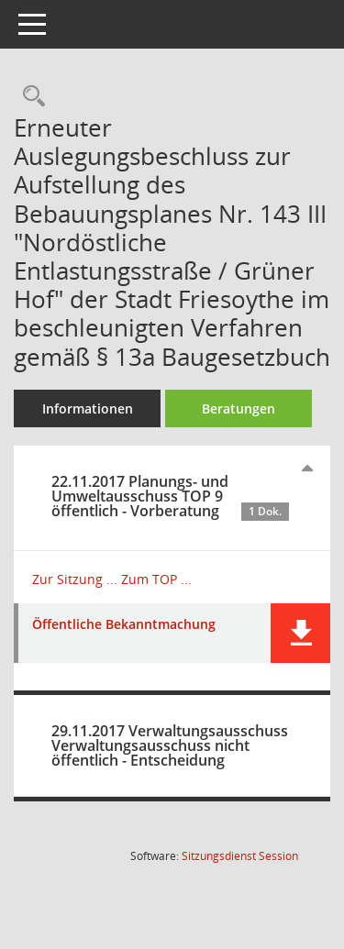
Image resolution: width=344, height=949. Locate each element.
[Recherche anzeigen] (29, 97)
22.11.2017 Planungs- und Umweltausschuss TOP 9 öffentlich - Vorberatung (170, 496)
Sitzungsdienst (240, 856)
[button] (300, 633)
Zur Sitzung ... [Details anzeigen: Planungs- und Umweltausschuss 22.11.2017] (74, 579)
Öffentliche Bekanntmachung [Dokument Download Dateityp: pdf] (124, 625)
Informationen (87, 408)
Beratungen (238, 408)
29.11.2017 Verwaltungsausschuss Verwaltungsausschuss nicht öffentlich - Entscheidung (169, 745)
